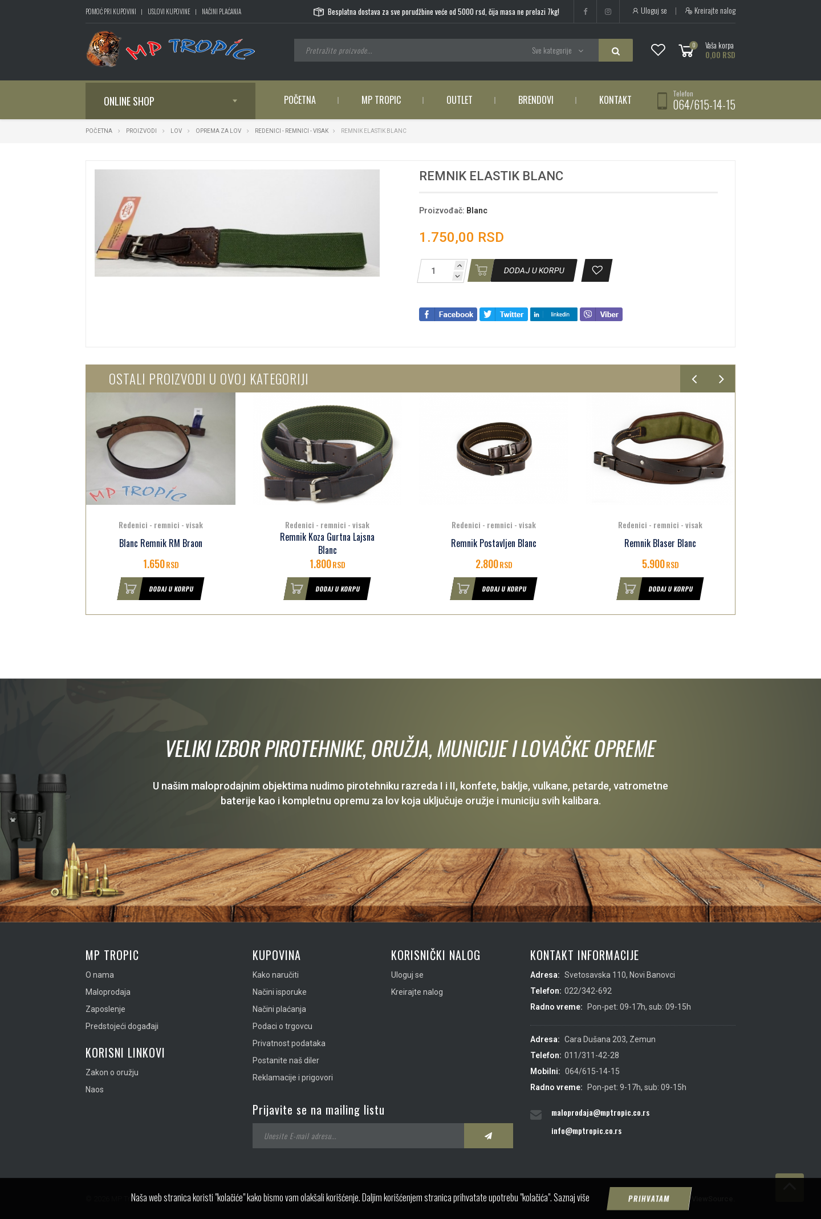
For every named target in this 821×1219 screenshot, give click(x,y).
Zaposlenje (105, 1009)
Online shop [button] (129, 101)
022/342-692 (588, 990)
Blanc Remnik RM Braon (160, 543)
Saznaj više (572, 1197)
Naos (95, 1089)
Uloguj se (649, 10)
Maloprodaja (108, 992)
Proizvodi (142, 131)
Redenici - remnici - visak (291, 131)
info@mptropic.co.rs (586, 1130)
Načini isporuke (280, 992)
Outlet (459, 100)
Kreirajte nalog (710, 10)
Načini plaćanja (221, 11)
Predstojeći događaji (122, 1026)
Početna (300, 100)
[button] (369, 180)
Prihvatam (649, 1198)
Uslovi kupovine (169, 11)
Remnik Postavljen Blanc (494, 543)
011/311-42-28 (591, 1055)
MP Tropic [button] (381, 100)
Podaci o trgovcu (282, 1026)
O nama (100, 974)
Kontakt (615, 100)
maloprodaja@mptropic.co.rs (600, 1112)
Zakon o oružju (112, 1072)
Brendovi (536, 100)
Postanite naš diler (286, 1060)
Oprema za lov (218, 131)
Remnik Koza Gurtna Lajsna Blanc (327, 543)
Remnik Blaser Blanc (660, 543)
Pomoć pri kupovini (111, 11)
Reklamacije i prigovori (293, 1077)
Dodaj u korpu (155, 588)
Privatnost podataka (289, 1043)
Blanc (476, 210)
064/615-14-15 (704, 104)
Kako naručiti (276, 974)
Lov (176, 131)
